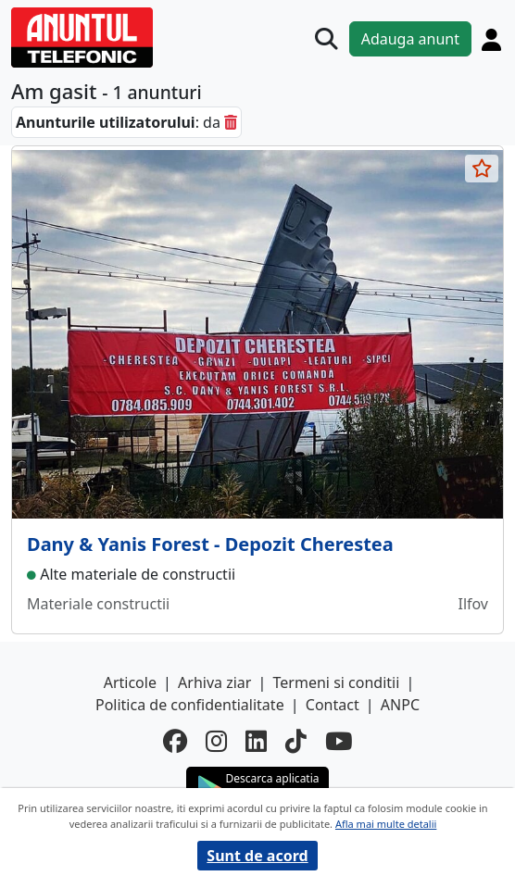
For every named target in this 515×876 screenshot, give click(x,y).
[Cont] (491, 39)
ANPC (400, 705)
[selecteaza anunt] (481, 168)
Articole (130, 682)
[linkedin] (256, 741)
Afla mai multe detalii (385, 824)
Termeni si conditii (336, 682)
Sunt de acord (257, 855)
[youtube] (338, 741)
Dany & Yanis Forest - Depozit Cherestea (210, 544)
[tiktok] (296, 741)
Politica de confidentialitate (189, 705)
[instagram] (216, 741)
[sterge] (230, 122)
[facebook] (175, 741)
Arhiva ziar (214, 682)
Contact (332, 705)
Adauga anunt (410, 39)
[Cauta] (326, 38)
